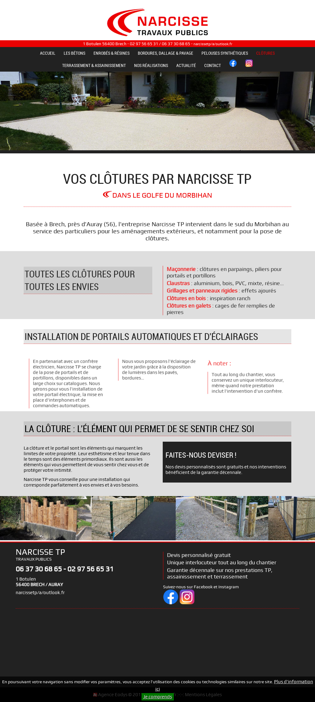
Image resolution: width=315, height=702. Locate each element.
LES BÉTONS (74, 53)
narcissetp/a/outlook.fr (212, 44)
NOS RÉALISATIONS (151, 65)
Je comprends (157, 697)
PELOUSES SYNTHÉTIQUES (224, 53)
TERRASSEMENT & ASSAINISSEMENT (94, 65)
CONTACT (212, 65)
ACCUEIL (47, 53)
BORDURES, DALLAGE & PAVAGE (165, 53)
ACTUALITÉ (186, 65)
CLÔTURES (265, 53)
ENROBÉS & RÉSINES (112, 53)
